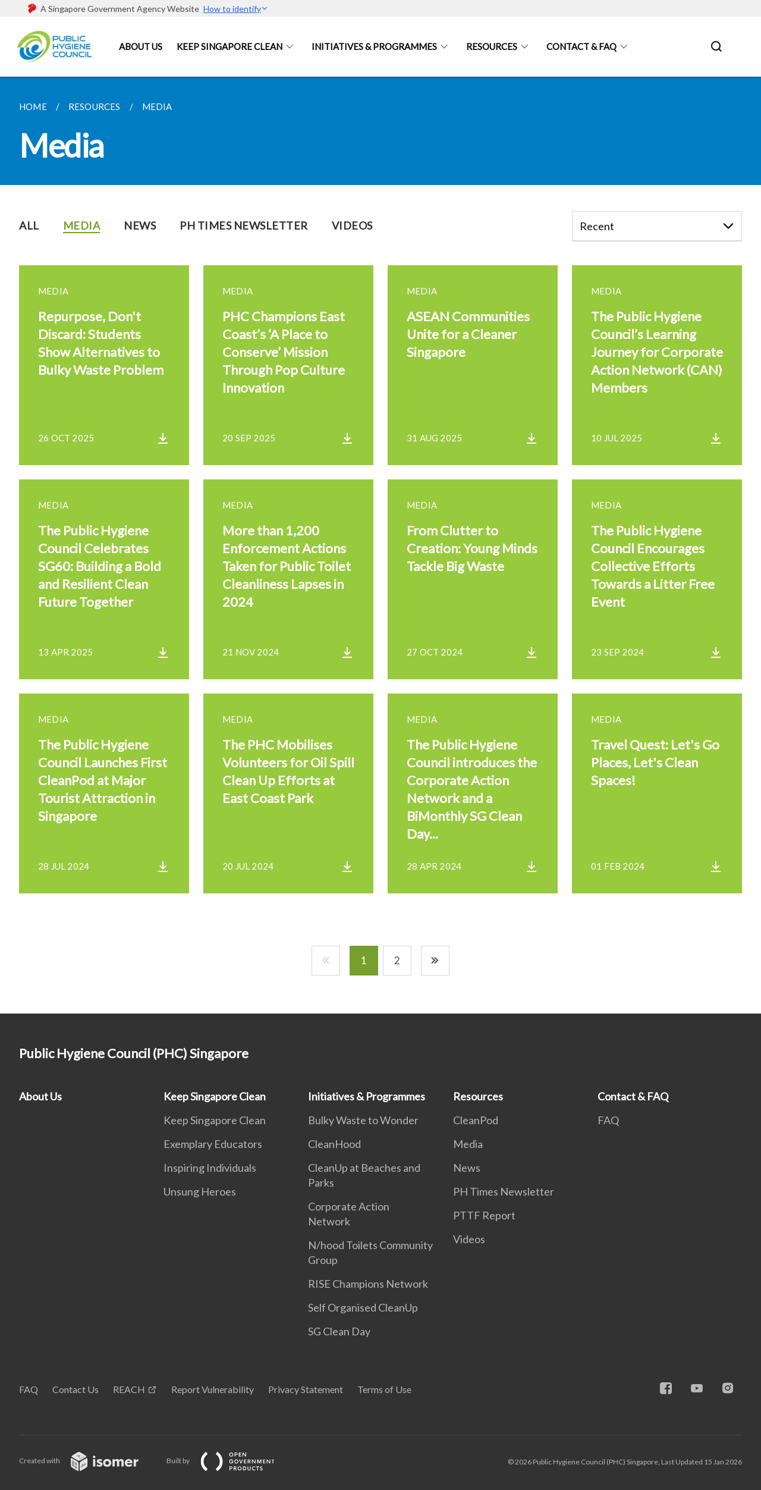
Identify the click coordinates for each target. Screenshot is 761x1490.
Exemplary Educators (212, 1143)
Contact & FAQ (581, 46)
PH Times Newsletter (503, 1191)
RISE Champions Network (368, 1283)
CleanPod (475, 1120)
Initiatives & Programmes (374, 46)
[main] (380, 545)
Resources (491, 46)
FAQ (608, 1120)
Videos (469, 1239)
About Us (140, 46)
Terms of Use (384, 1389)
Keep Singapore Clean (229, 46)
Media (468, 1143)
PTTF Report (484, 1215)
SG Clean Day (339, 1331)
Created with (88, 1460)
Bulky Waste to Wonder (363, 1120)
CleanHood (334, 1143)
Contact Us (75, 1389)
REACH (129, 1389)
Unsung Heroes (199, 1191)
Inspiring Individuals (209, 1167)
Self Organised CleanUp (363, 1307)
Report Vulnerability (212, 1389)
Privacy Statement (305, 1389)
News (466, 1167)
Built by (230, 1460)
